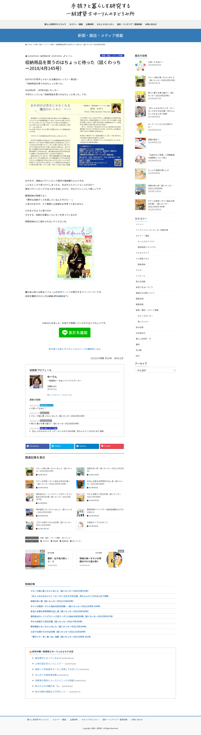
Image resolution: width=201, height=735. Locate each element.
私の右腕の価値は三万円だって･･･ (52, 691)
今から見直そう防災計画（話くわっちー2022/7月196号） (104, 495)
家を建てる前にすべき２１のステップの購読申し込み (75, 349)
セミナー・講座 (142, 235)
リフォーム (140, 275)
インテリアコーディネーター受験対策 (152, 230)
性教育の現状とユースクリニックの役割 (54, 680)
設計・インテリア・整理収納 (115, 719)
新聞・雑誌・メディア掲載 (112, 55)
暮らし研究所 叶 (143, 338)
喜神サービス (64, 292)
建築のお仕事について (145, 293)
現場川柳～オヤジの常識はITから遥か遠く (90, 560)
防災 (138, 355)
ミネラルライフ (142, 252)
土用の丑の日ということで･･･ (49, 663)
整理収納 (65, 541)
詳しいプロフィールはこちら (59, 394)
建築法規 (139, 298)
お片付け (46, 541)
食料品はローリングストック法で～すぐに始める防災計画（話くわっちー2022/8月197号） (54, 497)
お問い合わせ (137, 719)
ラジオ (139, 270)
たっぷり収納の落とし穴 (158, 170)
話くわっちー (44, 413)
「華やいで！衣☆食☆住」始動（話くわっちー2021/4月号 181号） (61, 636)
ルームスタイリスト (146, 241)
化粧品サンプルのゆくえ (97, 522)
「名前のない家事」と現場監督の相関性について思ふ (161, 156)
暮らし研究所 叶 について (38, 719)
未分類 (139, 350)
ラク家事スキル (142, 258)
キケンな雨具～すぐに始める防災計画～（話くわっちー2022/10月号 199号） (53, 482)
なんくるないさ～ (45, 421)
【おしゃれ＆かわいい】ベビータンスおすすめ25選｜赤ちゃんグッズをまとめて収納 (67, 431)
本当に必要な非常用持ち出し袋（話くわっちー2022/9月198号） (105, 482)
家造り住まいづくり (46, 405)
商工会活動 (140, 281)
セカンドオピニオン (90, 719)
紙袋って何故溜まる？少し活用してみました (56, 669)
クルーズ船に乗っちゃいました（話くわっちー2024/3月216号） (58, 416)
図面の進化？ (153, 139)
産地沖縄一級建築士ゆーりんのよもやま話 (52, 651)
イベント (139, 224)
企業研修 (74, 719)
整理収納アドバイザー (147, 247)
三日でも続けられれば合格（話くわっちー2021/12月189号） (54, 523)
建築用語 (139, 304)
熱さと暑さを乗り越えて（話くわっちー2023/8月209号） (55, 423)
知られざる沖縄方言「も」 (48, 686)
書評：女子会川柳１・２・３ (58, 560)
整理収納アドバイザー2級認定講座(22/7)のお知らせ (105, 510)
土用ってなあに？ (38, 408)
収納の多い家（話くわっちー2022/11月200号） (105, 469)
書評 (138, 344)
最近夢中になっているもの (48, 658)
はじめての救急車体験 (46, 674)
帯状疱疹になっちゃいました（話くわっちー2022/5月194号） (54, 510)
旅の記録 (139, 327)
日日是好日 (140, 333)
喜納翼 (55, 541)
